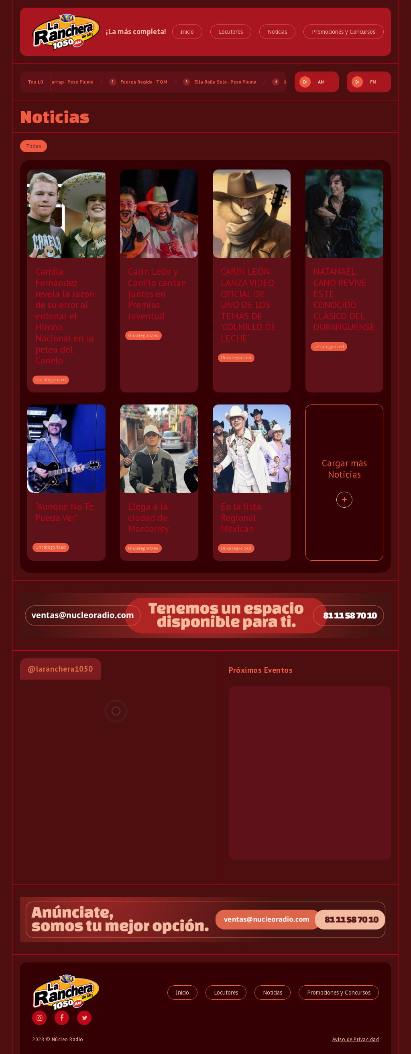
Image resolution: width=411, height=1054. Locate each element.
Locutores (231, 32)
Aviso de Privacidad (355, 1039)
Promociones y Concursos (343, 32)
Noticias (277, 32)
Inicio (187, 32)
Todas (33, 146)
